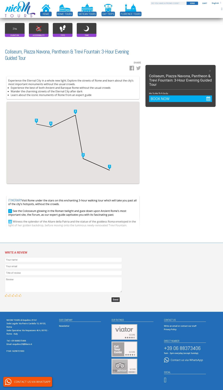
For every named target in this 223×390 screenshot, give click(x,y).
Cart (204, 3)
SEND (192, 3)
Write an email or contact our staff (180, 326)
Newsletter (64, 326)
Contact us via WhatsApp (187, 360)
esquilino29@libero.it (22, 344)
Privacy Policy (170, 329)
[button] (109, 167)
